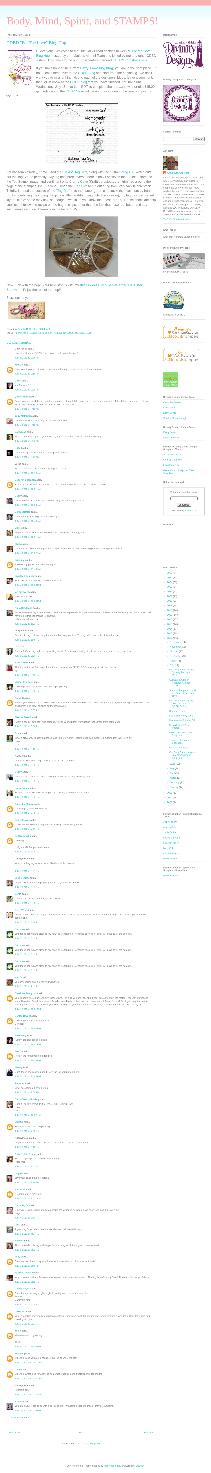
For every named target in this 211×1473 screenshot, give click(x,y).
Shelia (18, 544)
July (172, 665)
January (174, 787)
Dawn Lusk (169, 407)
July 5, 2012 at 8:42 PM (27, 938)
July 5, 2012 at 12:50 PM (28, 601)
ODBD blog (78, 82)
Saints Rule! (21, 662)
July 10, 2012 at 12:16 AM (28, 1362)
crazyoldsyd (21, 820)
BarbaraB (20, 1189)
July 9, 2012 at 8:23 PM (27, 1323)
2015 (170, 624)
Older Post (148, 1432)
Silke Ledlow (22, 878)
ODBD (82, 332)
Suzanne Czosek (172, 454)
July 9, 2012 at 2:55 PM (27, 1281)
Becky (18, 495)
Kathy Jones (22, 788)
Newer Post (15, 1432)
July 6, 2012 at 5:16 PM (27, 1147)
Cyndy (18, 1369)
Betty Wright (22, 910)
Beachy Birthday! (178, 711)
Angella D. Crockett (178, 172)
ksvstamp (20, 1353)
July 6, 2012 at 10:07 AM (28, 1115)
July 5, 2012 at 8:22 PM (27, 903)
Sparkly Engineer (24, 576)
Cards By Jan (22, 1205)
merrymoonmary (112, 1465)
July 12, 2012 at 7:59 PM (28, 1410)
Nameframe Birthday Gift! (182, 720)
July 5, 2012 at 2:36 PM (27, 655)
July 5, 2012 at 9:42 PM (27, 986)
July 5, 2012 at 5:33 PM (27, 765)
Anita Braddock (23, 608)
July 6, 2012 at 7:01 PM (27, 1166)
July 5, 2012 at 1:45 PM (27, 639)
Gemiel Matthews (172, 459)
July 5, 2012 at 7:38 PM (27, 813)
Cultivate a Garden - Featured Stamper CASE (180, 682)
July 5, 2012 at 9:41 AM (27, 457)
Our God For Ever (178, 747)
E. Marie (19, 1401)
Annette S (20, 1083)
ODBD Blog (86, 73)
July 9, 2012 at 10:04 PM (28, 1346)
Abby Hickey (170, 821)
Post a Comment (20, 1417)
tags (89, 332)
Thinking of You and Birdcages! (179, 741)
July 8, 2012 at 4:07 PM (27, 1233)
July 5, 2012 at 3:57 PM (27, 710)
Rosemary (20, 1035)
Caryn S (19, 698)
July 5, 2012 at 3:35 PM (27, 691)
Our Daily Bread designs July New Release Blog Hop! (182, 755)
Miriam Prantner (24, 682)
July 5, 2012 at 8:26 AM (27, 357)
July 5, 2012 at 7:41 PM (27, 829)
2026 (170, 572)
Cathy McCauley (172, 402)
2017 (170, 614)
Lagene (19, 1173)
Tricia (18, 1330)
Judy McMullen (23, 416)
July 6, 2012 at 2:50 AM (27, 1092)
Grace (18, 733)
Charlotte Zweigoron (26, 993)
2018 (170, 610)
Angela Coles (170, 827)
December (176, 642)
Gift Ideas (72, 332)
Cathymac (20, 432)
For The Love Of (57, 332)
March (173, 777)
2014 (170, 628)
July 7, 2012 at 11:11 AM (28, 1198)
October (174, 651)
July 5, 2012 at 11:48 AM (28, 569)
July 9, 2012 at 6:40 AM (27, 1265)
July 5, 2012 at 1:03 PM (27, 623)
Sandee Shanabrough (175, 418)
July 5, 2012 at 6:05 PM (27, 781)
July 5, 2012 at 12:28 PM (28, 585)
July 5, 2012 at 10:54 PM (28, 1060)
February (175, 782)
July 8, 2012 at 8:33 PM (27, 1249)
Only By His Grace (25, 1154)
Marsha (19, 1122)
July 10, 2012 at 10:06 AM (28, 1378)
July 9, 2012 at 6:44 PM (27, 1304)
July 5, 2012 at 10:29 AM (28, 505)
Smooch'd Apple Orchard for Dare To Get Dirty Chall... (182, 693)
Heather (19, 1240)
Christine (20, 929)
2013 (170, 633)
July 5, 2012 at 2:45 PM (27, 675)
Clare (18, 527)
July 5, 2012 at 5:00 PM (27, 726)
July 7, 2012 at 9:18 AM (27, 1182)
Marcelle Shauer (172, 837)
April (17, 1224)
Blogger (140, 1465)
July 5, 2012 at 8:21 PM (27, 871)
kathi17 (19, 364)
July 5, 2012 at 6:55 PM (27, 797)
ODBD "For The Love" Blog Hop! (180, 734)
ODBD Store (75, 91)
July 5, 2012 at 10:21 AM (28, 489)
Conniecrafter (22, 511)
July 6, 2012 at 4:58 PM (27, 1131)
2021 (170, 596)
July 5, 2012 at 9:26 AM (27, 441)
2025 (170, 577)
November (176, 646)
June (173, 763)
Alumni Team (21, 332)
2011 (170, 792)
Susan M (19, 560)
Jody (17, 1256)
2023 (170, 586)
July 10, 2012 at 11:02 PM (28, 1394)
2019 (170, 605)
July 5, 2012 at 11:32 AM (28, 553)
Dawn (18, 380)
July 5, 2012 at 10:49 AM (28, 521)
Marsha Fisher (171, 842)
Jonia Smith (169, 832)
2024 (170, 582)
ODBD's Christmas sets (130, 60)
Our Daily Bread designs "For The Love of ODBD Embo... (182, 703)
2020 (170, 600)
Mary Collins (170, 848)
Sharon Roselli (23, 717)
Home (82, 1432)
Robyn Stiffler (170, 858)
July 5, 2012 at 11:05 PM (28, 1076)
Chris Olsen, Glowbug (27, 1099)
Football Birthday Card (181, 715)
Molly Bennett (170, 875)
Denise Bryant (23, 1016)
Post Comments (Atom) (89, 1443)
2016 (170, 619)
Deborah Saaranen (25, 480)
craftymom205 (23, 836)
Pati (17, 646)
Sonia (18, 894)
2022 (170, 591)
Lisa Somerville (171, 437)
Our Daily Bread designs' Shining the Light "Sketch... (182, 672)
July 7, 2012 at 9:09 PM (27, 1217)
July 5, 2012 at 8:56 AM (27, 373)
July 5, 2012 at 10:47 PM (28, 1044)
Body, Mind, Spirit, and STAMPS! (82, 21)
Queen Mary (21, 396)
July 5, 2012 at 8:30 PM (27, 922)
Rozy (17, 448)
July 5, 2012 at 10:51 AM (28, 537)
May (172, 768)
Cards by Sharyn (24, 804)
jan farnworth (22, 592)
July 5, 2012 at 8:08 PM (27, 851)
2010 (170, 797)
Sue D (18, 1051)
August (174, 660)
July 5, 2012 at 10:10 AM (28, 473)
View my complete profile (176, 219)
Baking (33, 332)
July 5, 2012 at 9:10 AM (27, 409)
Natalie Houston (171, 853)
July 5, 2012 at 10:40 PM (28, 1028)
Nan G (18, 977)
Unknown (20, 1311)
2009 (170, 802)
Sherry (18, 1067)
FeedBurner (191, 510)
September (176, 656)
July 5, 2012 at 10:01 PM (28, 1009)
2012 (170, 638)
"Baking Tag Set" (74, 172)
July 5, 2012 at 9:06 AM (27, 389)
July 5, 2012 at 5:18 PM (27, 749)
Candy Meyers (23, 1288)
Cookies (42, 332)
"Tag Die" (128, 172)
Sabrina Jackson (24, 1272)
